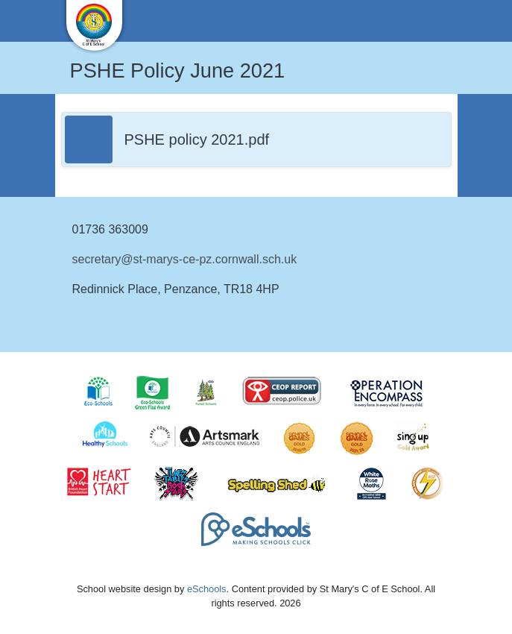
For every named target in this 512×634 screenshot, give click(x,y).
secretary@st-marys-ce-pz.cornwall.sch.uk (184, 259)
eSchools (207, 588)
